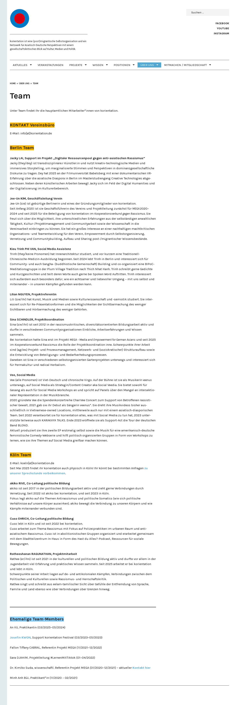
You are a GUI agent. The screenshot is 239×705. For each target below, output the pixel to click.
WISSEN (98, 65)
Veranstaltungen (50, 65)
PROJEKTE (75, 65)
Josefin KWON (20, 637)
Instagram (221, 33)
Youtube (223, 28)
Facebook (222, 23)
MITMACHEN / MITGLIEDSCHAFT (185, 65)
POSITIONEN (122, 65)
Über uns (147, 65)
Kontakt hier (141, 668)
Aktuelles (20, 65)
